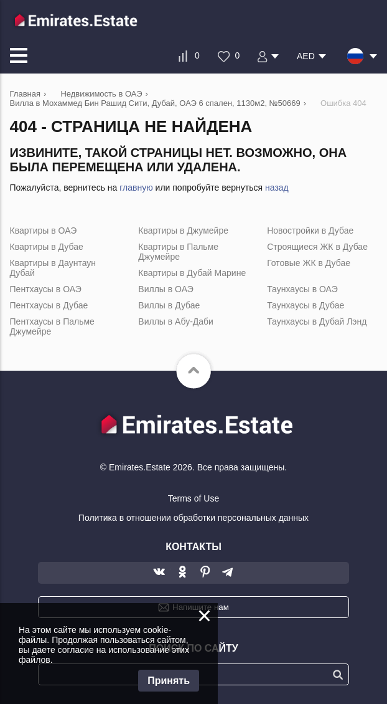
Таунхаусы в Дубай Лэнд (316, 321)
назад (277, 188)
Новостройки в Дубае (310, 230)
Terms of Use (193, 498)
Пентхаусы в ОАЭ (46, 289)
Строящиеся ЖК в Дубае (317, 247)
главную (135, 188)
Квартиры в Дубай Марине (192, 273)
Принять (168, 680)
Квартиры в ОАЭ (43, 230)
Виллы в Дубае (169, 305)
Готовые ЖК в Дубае (308, 263)
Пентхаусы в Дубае (49, 305)
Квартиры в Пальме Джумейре (178, 252)
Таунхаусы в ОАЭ (302, 289)
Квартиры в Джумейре (183, 230)
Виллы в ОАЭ (165, 289)
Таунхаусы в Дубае (305, 305)
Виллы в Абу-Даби (175, 321)
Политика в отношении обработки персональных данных (193, 518)
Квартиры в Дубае (46, 247)
